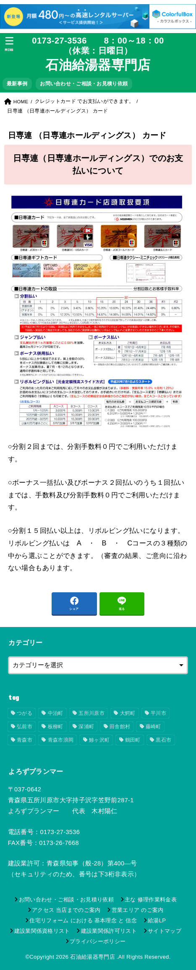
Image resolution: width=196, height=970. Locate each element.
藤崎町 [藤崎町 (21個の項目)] (153, 726)
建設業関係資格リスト (42, 931)
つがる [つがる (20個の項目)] (24, 713)
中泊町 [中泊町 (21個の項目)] (55, 713)
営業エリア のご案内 (138, 910)
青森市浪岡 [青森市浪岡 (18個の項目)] (61, 740)
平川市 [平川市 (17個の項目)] (158, 713)
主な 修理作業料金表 (151, 899)
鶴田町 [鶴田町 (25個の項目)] (133, 740)
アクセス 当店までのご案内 (66, 910)
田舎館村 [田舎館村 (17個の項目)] (120, 726)
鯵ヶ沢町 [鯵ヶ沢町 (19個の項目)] (99, 740)
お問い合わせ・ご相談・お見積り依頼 (84, 83)
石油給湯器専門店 (97, 65)
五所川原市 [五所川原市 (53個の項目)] (91, 713)
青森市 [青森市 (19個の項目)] (24, 740)
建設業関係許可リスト (109, 931)
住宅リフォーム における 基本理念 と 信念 (83, 920)
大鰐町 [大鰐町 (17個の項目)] (128, 713)
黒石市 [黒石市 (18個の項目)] (163, 740)
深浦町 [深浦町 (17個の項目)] (86, 726)
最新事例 (17, 83)
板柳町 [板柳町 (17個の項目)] (55, 726)
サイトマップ (164, 931)
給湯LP (157, 920)
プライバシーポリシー (97, 941)
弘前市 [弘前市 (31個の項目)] (24, 726)
